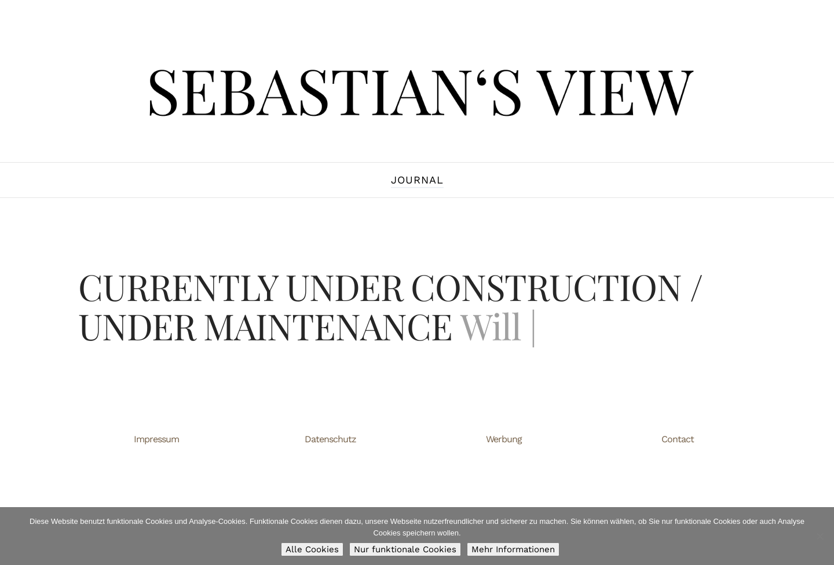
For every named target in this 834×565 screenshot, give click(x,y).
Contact (677, 439)
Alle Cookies (312, 549)
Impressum (156, 439)
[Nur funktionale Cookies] (819, 536)
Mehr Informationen (513, 549)
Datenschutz (330, 439)
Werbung (504, 439)
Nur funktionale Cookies (405, 549)
